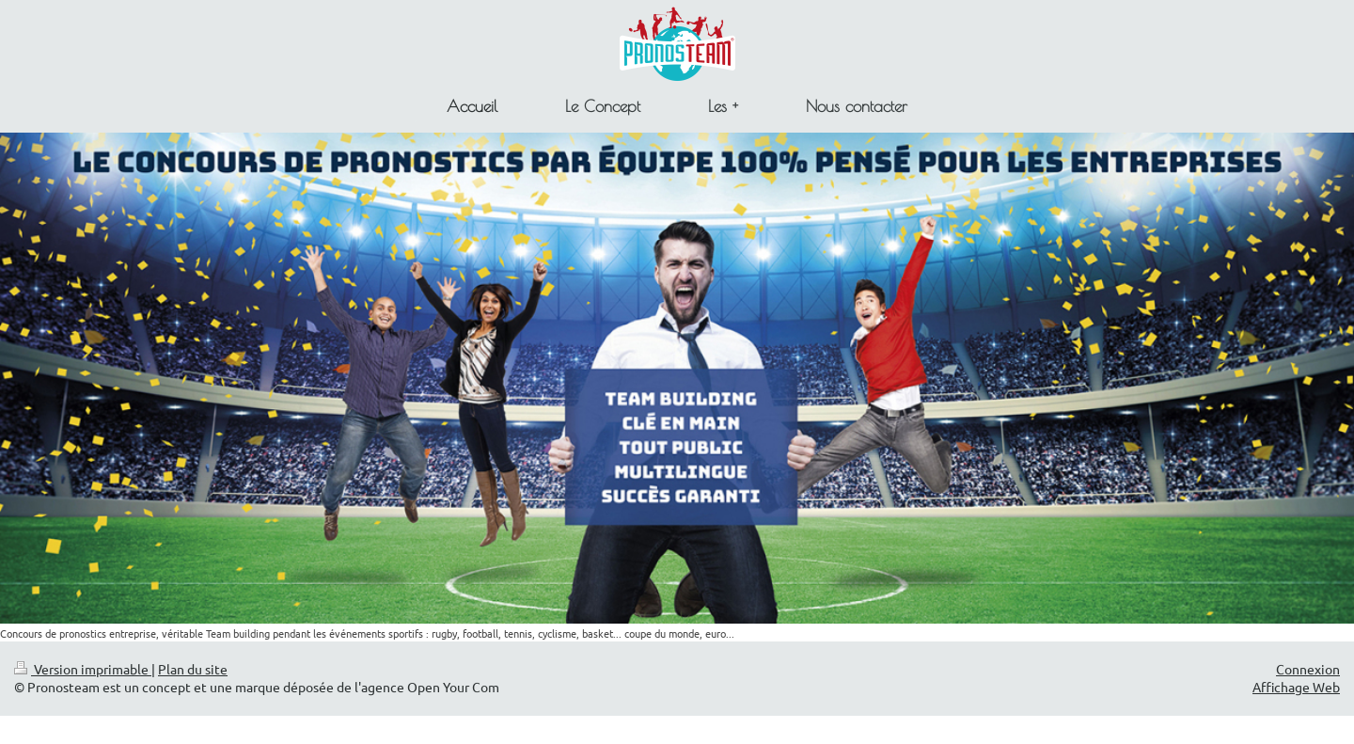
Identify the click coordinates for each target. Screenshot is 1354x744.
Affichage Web (1296, 686)
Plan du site (193, 668)
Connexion (1308, 668)
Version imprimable (82, 668)
